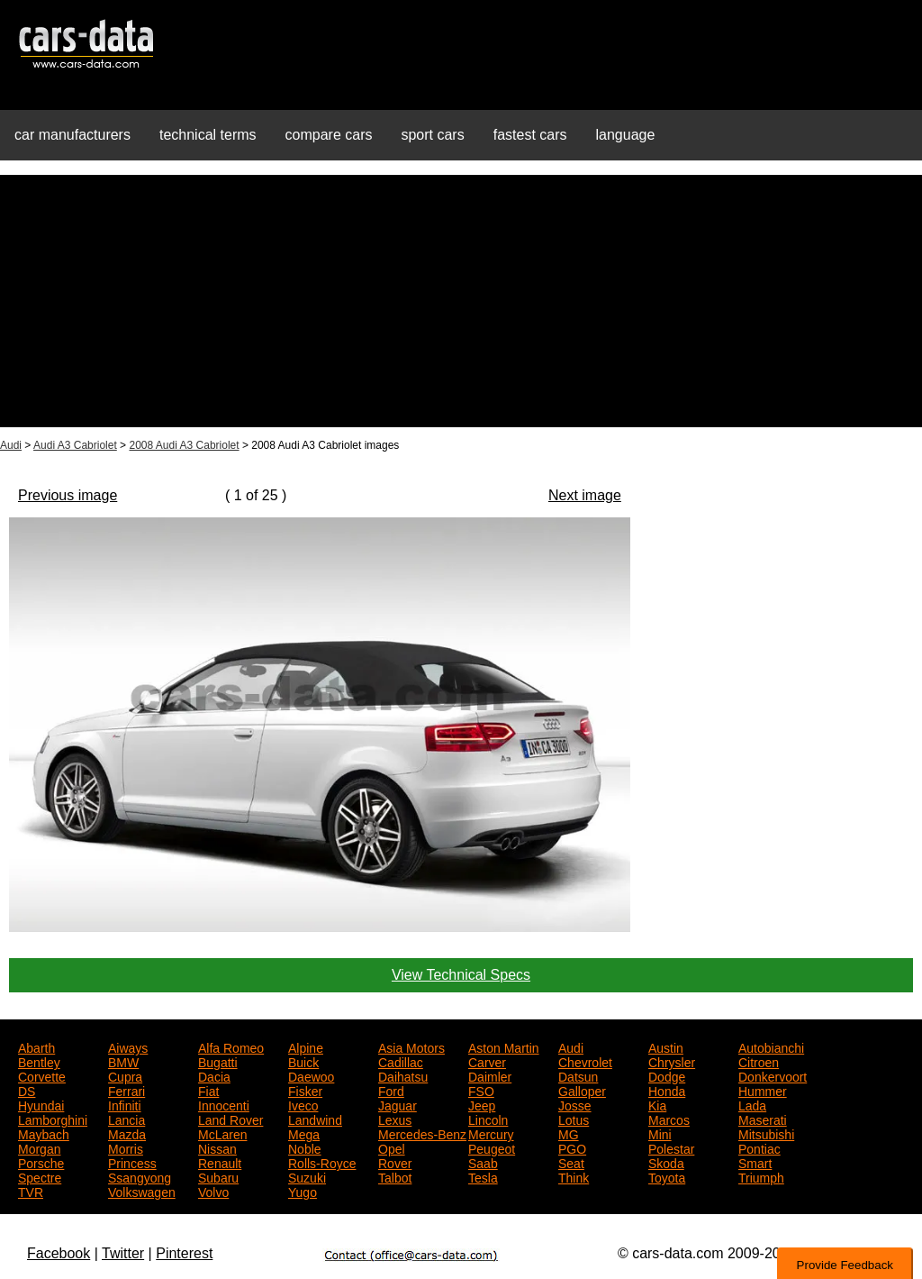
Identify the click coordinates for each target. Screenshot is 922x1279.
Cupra (125, 1075)
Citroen (758, 1060)
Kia (657, 1104)
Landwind (315, 1118)
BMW (123, 1060)
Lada (752, 1104)
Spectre (39, 1176)
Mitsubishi (766, 1133)
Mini (660, 1133)
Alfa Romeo (231, 1046)
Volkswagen (142, 1190)
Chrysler (671, 1060)
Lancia (126, 1118)
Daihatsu (403, 1075)
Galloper (582, 1089)
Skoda (666, 1161)
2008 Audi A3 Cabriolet (184, 445)
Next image (584, 495)
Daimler (489, 1075)
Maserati (762, 1118)
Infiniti (124, 1104)
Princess (132, 1161)
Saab (483, 1161)
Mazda (127, 1133)
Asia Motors (411, 1046)
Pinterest (184, 1253)
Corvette (42, 1075)
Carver (487, 1060)
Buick (303, 1060)
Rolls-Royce (322, 1161)
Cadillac (400, 1060)
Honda (666, 1089)
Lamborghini (52, 1118)
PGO (572, 1147)
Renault (219, 1161)
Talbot (394, 1176)
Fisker (305, 1089)
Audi (11, 445)
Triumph (761, 1176)
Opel (391, 1147)
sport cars (432, 134)
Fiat (208, 1089)
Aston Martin (503, 1046)
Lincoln (488, 1118)
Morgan (39, 1147)
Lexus (394, 1118)
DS (26, 1089)
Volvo (213, 1190)
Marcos (669, 1118)
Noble (304, 1147)
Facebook (58, 1253)
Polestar (671, 1147)
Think (573, 1176)
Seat (571, 1161)
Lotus (573, 1118)
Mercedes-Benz (422, 1133)
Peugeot (491, 1147)
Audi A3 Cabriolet (75, 445)
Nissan (217, 1147)
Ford (391, 1089)
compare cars (329, 134)
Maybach (43, 1133)
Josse (575, 1104)
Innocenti (223, 1104)
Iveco (303, 1104)
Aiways (128, 1046)
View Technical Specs (461, 974)
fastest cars (530, 134)
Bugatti (218, 1060)
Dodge (666, 1075)
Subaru (218, 1176)
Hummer (762, 1089)
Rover (394, 1161)
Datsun (578, 1075)
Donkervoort (772, 1075)
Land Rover (230, 1118)
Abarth (36, 1046)
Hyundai (41, 1104)
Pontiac (759, 1147)
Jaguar (397, 1104)
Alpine (305, 1046)
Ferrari (126, 1089)
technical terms (208, 134)
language (625, 134)
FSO (481, 1089)
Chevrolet (585, 1060)
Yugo (302, 1190)
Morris (125, 1147)
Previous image (67, 495)
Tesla (483, 1176)
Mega (304, 1133)
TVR (30, 1190)
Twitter (123, 1253)
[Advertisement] (461, 301)
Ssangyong (139, 1176)
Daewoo (311, 1075)
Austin (665, 1046)
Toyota (666, 1176)
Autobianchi (771, 1046)
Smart (755, 1161)
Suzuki (307, 1176)
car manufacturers (72, 134)
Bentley (39, 1060)
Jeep (481, 1104)
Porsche (41, 1161)
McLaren (222, 1133)
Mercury (491, 1133)
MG (568, 1133)
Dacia (214, 1075)
